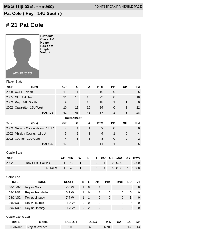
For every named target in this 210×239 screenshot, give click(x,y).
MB (17, 97)
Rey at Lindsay (35, 197)
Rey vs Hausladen (37, 192)
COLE (19, 92)
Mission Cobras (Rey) (30, 128)
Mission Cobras (25, 133)
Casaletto (21, 107)
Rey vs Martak (34, 202)
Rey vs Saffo (33, 187)
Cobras (20, 138)
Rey (18, 102)
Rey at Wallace (37, 227)
